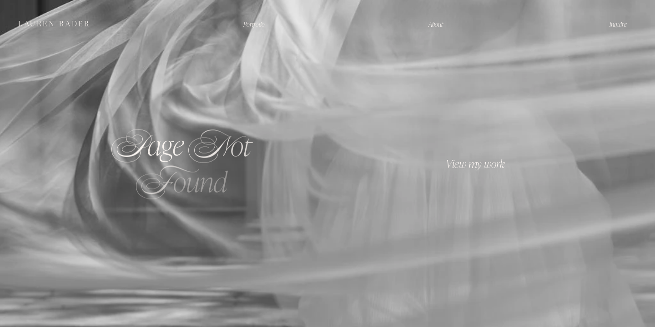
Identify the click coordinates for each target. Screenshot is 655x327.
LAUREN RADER (54, 24)
